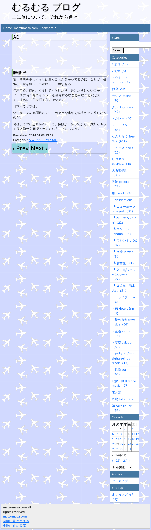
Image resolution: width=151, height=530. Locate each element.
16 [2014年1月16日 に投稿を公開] (125, 439)
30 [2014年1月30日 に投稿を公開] (125, 449)
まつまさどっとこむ (123, 496)
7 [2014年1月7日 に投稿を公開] (117, 434)
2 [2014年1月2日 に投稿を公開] (125, 429)
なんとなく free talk (43, 140)
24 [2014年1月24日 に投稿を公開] (129, 444)
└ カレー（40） (123, 118)
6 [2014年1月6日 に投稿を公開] (113, 434)
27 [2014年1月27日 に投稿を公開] (114, 449)
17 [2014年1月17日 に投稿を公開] (129, 439)
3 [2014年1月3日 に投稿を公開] (129, 429)
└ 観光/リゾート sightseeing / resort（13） (123, 358)
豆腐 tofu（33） (123, 399)
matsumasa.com (26, 28)
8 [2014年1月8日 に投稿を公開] (121, 434)
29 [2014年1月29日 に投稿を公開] (121, 449)
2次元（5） (120, 71)
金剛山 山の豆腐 (14, 525)
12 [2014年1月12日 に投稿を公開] (137, 434)
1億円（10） (121, 64)
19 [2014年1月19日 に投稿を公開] (137, 439)
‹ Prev (21, 148)
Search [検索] (118, 50)
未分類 (116, 392)
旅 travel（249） (123, 193)
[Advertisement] (27, 54)
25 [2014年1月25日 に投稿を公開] (133, 444)
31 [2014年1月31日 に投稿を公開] (129, 449)
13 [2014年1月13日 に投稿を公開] (114, 439)
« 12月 (116, 460)
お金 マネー (120, 89)
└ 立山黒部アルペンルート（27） (124, 274)
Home (7, 28)
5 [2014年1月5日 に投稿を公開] (136, 429)
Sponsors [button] (47, 28)
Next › (39, 148)
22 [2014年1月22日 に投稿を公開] (121, 444)
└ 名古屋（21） (124, 263)
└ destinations (122, 200)
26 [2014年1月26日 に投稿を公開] (137, 444)
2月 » (126, 460)
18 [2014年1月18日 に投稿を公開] (133, 439)
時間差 (20, 73)
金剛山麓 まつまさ (16, 521)
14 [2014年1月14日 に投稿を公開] (118, 439)
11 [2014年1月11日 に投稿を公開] (133, 434)
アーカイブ (120, 481)
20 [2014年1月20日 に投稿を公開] (114, 444)
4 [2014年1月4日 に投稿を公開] (132, 429)
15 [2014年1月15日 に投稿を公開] (121, 439)
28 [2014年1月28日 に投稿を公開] (118, 449)
